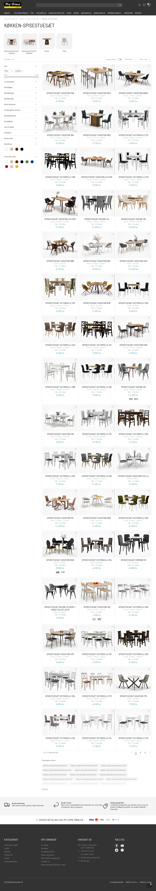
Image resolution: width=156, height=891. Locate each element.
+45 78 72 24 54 (86, 851)
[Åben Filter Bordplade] (19, 121)
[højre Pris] (18, 71)
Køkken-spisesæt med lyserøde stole (113, 775)
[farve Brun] (17, 149)
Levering (44, 845)
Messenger (84, 861)
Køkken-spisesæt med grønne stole (113, 765)
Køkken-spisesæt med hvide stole (55, 765)
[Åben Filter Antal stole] (19, 138)
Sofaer (6, 848)
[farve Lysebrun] (12, 149)
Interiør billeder (111, 59)
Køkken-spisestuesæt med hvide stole (84, 765)
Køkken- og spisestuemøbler (30, 19)
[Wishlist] (144, 5)
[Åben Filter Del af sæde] (19, 127)
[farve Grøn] (27, 162)
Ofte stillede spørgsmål (50, 858)
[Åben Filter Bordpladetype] (19, 116)
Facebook (116, 845)
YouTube (122, 845)
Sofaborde (8, 855)
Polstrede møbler (11, 845)
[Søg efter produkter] (79, 5)
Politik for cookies (146, 882)
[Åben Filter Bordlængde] (19, 93)
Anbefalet (130, 59)
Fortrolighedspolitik (116, 882)
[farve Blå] (32, 162)
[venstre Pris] (7, 71)
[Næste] (150, 753)
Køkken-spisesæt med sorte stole (113, 784)
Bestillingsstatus (47, 852)
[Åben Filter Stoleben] (19, 133)
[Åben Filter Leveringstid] (19, 82)
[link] (131, 753)
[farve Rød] (7, 167)
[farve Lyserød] (12, 167)
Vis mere (45, 789)
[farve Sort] (22, 149)
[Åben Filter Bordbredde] (19, 99)
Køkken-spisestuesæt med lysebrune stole (121, 779)
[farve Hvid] (7, 149)
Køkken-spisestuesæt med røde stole (83, 775)
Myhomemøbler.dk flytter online (53, 865)
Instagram (116, 850)
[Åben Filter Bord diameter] (19, 104)
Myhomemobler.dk (10, 19)
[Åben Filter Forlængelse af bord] (19, 110)
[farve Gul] (17, 167)
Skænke (7, 852)
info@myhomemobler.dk (89, 858)
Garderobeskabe (10, 861)
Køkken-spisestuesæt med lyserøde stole (57, 779)
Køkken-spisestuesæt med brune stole (84, 784)
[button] (139, 5)
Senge (6, 858)
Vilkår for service (131, 882)
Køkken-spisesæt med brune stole (55, 784)
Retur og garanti (47, 855)
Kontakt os (45, 861)
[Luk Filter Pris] (19, 66)
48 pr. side (145, 59)
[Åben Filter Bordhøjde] (19, 87)
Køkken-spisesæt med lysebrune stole (89, 779)
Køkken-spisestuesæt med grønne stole (57, 770)
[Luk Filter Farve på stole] (19, 157)
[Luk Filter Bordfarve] (19, 144)
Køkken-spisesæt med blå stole (86, 770)
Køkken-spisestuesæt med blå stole (113, 770)
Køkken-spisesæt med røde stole (54, 775)
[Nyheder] (138, 12)
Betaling (44, 848)
